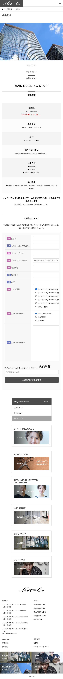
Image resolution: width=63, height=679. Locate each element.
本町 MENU (38, 619)
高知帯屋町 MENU (40, 616)
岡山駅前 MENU (39, 604)
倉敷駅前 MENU (39, 608)
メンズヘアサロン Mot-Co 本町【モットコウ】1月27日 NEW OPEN (15, 631)
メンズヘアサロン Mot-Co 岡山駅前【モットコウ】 (14, 606)
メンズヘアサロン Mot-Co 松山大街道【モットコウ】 (15, 618)
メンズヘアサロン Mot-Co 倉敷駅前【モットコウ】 (14, 612)
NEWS (36, 643)
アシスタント (18, 413)
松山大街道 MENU (40, 612)
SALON (5, 601)
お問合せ (5, 647)
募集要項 (5, 643)
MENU (36, 601)
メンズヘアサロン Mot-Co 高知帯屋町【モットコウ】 (15, 624)
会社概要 (37, 639)
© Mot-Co (31, 676)
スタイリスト (18, 408)
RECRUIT (5, 639)
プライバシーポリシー (41, 647)
